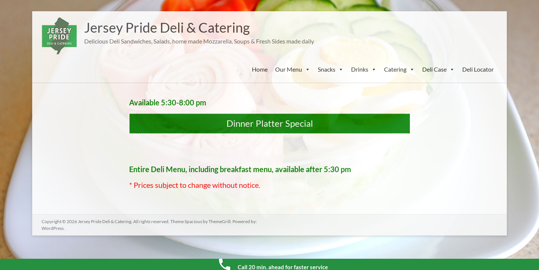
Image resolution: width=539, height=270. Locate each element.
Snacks (331, 69)
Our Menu (292, 69)
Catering (399, 69)
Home (260, 69)
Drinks (364, 69)
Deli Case (438, 69)
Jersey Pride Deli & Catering (167, 27)
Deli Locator (478, 69)
